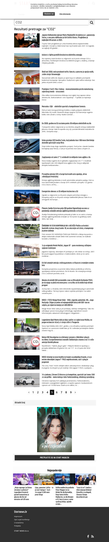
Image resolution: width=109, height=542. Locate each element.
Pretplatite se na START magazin (54, 458)
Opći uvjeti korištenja (21, 519)
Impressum (18, 516)
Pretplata (17, 526)
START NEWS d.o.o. (21, 531)
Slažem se (48, 14)
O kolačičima (18, 523)
